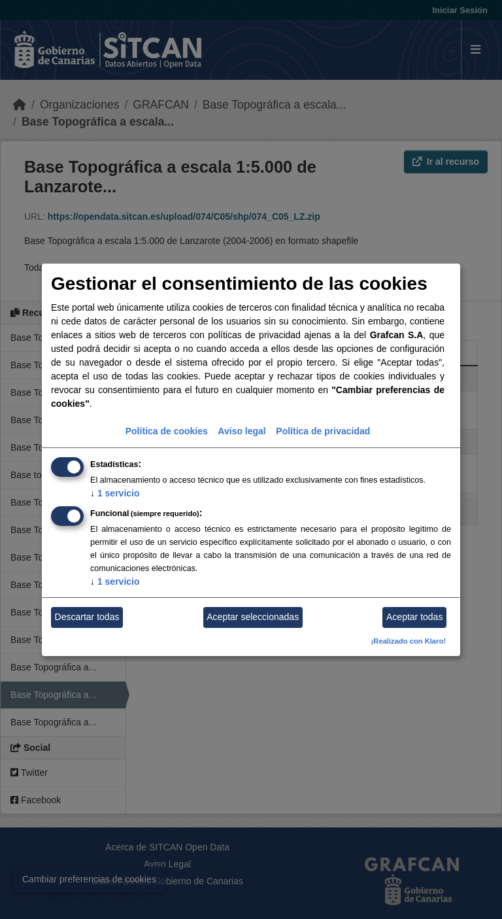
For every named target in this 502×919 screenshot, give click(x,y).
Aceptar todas (414, 617)
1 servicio (115, 493)
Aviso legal (241, 431)
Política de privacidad (323, 431)
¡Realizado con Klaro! (408, 641)
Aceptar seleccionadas (253, 617)
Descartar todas (87, 617)
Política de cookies (167, 431)
